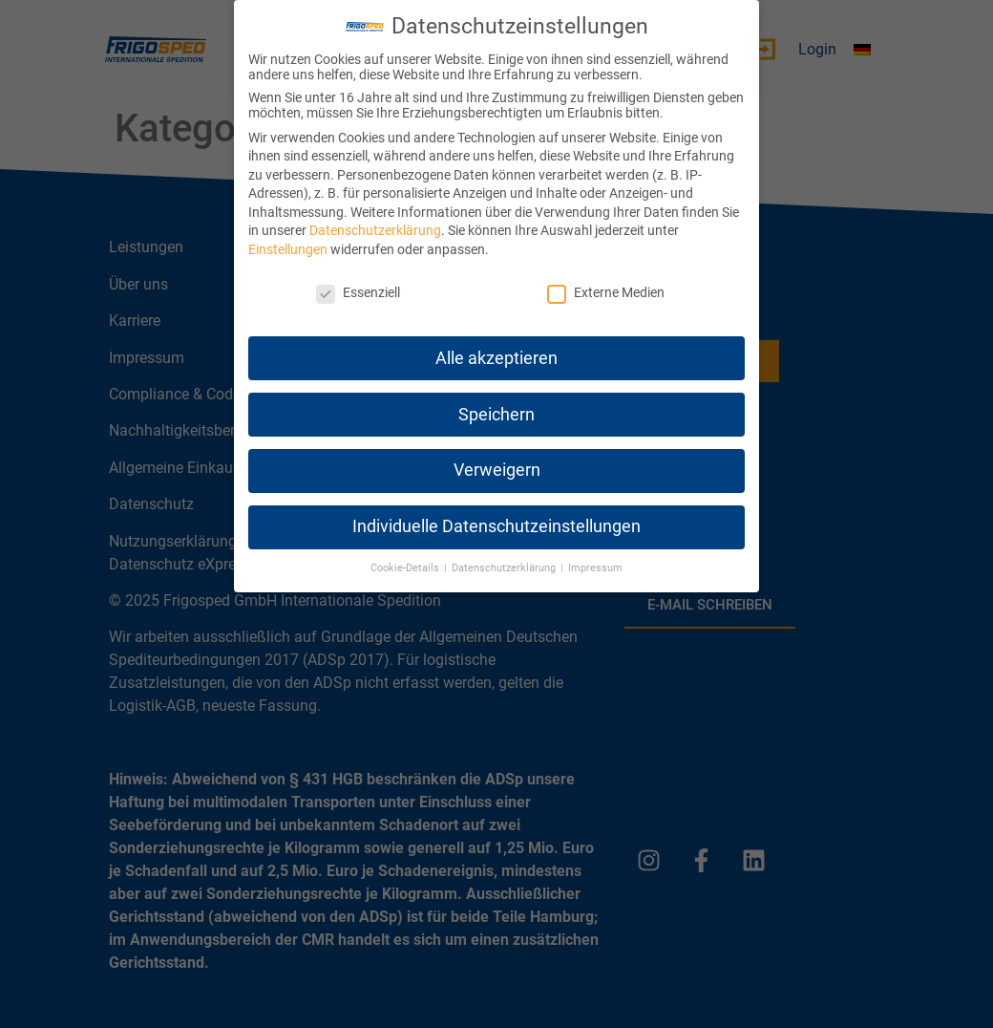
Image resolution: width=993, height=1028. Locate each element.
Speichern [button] (496, 414)
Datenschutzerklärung (375, 230)
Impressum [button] (595, 568)
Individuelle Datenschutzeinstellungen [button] (496, 526)
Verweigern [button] (497, 470)
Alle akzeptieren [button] (496, 358)
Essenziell (358, 292)
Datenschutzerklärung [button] (505, 568)
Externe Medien (606, 292)
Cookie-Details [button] (406, 568)
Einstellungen (287, 249)
